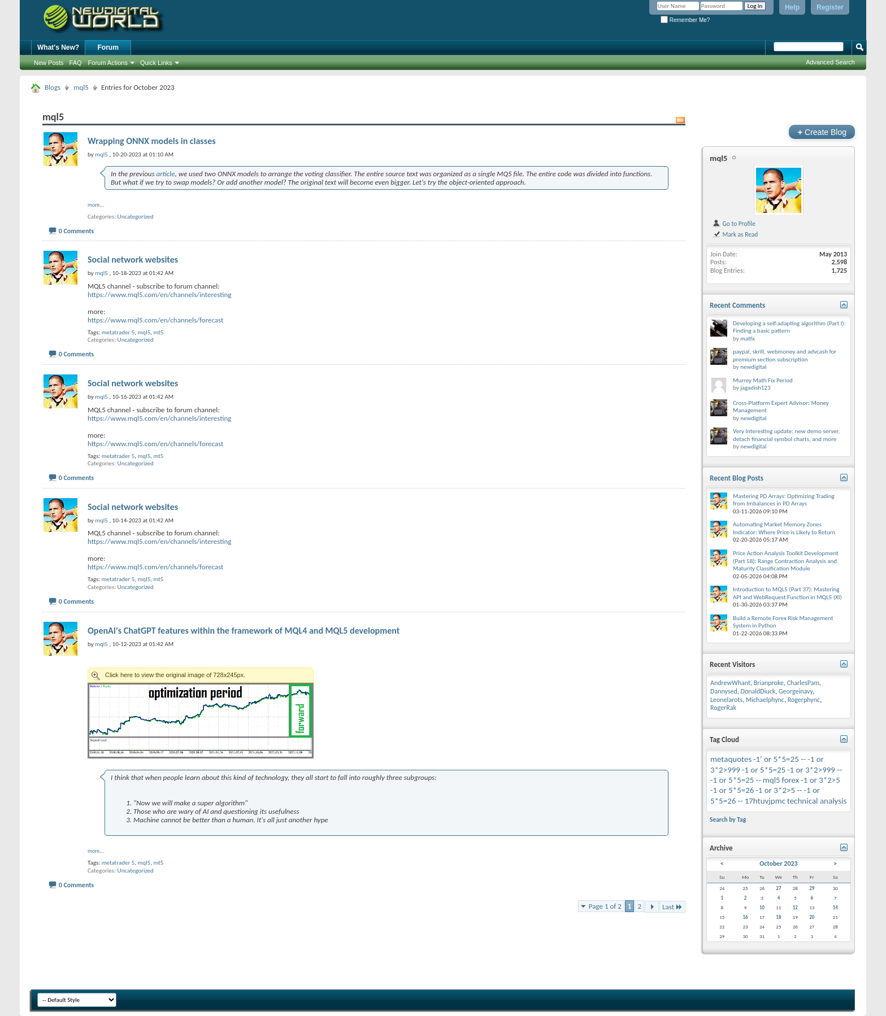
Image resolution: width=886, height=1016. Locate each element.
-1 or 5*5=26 (732, 790)
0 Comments (76, 231)
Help (792, 7)
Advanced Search (830, 62)
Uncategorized (136, 216)
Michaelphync (765, 700)
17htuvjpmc (765, 801)
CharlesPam (803, 683)
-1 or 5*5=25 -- (735, 780)
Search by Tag (728, 819)
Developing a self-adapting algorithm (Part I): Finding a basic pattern (789, 327)
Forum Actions (108, 62)
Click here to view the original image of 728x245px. (201, 675)
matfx (747, 338)
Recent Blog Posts (736, 478)
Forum (108, 47)
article (165, 173)
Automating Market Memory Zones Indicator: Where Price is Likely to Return (784, 528)
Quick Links (156, 62)
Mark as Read (735, 234)
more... (96, 204)
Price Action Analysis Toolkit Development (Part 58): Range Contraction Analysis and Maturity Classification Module (786, 561)
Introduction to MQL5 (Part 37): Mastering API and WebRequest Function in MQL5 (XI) (787, 593)
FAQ (76, 62)
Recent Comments (737, 305)
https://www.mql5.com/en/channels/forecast (155, 320)
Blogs (52, 87)
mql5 (81, 87)
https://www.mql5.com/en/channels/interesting (159, 294)
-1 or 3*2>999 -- (814, 770)
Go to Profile (733, 224)
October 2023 (778, 863)
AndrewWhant (730, 683)
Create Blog (821, 132)
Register (830, 7)
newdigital (753, 366)
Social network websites (133, 259)
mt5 (158, 332)
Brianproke (769, 683)
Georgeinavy (796, 691)
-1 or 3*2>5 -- (778, 790)
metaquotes (731, 759)
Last (672, 906)
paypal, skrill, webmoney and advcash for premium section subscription (784, 355)
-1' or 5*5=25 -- (779, 759)
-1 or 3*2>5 (820, 780)
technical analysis (817, 801)
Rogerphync (804, 700)
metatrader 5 (118, 332)
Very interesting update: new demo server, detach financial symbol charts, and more (786, 435)
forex (790, 780)
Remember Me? (685, 20)
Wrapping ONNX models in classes (152, 141)
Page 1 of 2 (605, 906)
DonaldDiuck (758, 691)
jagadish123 (755, 387)
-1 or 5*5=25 (763, 770)
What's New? (58, 47)
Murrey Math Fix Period (763, 380)
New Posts (49, 62)
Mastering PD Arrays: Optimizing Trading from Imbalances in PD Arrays (784, 500)
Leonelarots (726, 700)
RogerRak (723, 708)
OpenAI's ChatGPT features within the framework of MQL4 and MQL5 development (243, 630)
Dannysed (723, 691)
